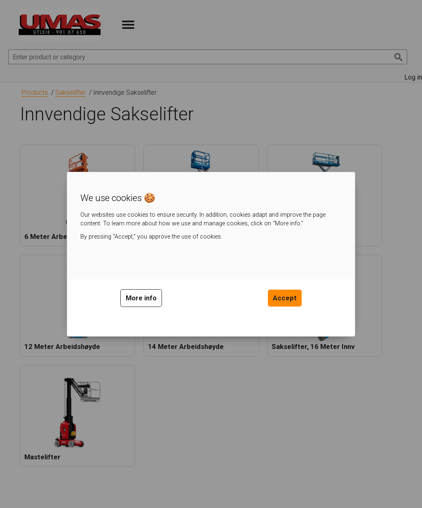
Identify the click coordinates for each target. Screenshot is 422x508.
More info (141, 298)
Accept (285, 298)
